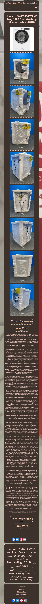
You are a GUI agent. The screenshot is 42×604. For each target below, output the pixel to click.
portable (33, 552)
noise (24, 577)
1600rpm (30, 580)
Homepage (22, 586)
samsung (20, 573)
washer (22, 580)
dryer (30, 577)
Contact (21, 589)
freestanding (14, 562)
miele (28, 574)
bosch (22, 552)
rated (13, 570)
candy (8, 552)
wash (26, 559)
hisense (25, 571)
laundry (31, 571)
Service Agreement (21, 594)
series (34, 574)
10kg (29, 555)
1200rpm (11, 574)
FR (23, 597)
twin (35, 556)
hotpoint (14, 579)
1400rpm (15, 576)
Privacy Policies (21, 592)
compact (20, 571)
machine (19, 555)
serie (10, 549)
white (21, 548)
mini (28, 552)
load (15, 549)
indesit (9, 556)
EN (20, 597)
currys (31, 567)
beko (14, 552)
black (12, 567)
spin (27, 562)
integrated (19, 559)
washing (21, 566)
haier (34, 563)
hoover (31, 548)
